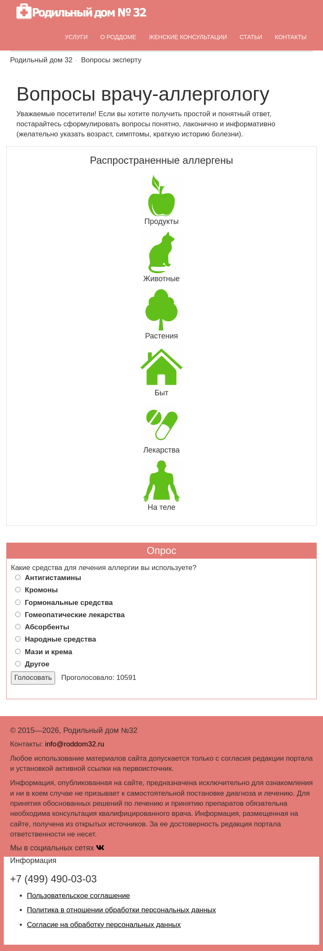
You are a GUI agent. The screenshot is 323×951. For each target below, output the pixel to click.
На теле (161, 507)
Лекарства (161, 450)
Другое (37, 664)
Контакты (291, 37)
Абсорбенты (47, 627)
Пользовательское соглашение (78, 896)
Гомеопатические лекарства (74, 615)
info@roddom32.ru (74, 744)
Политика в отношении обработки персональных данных (121, 910)
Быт (162, 393)
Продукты (161, 221)
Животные (161, 278)
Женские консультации (188, 37)
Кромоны (41, 590)
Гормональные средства (69, 603)
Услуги (76, 37)
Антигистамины (53, 578)
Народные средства (60, 639)
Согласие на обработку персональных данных (104, 925)
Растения (161, 336)
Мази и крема (48, 652)
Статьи (251, 37)
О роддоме (118, 37)
